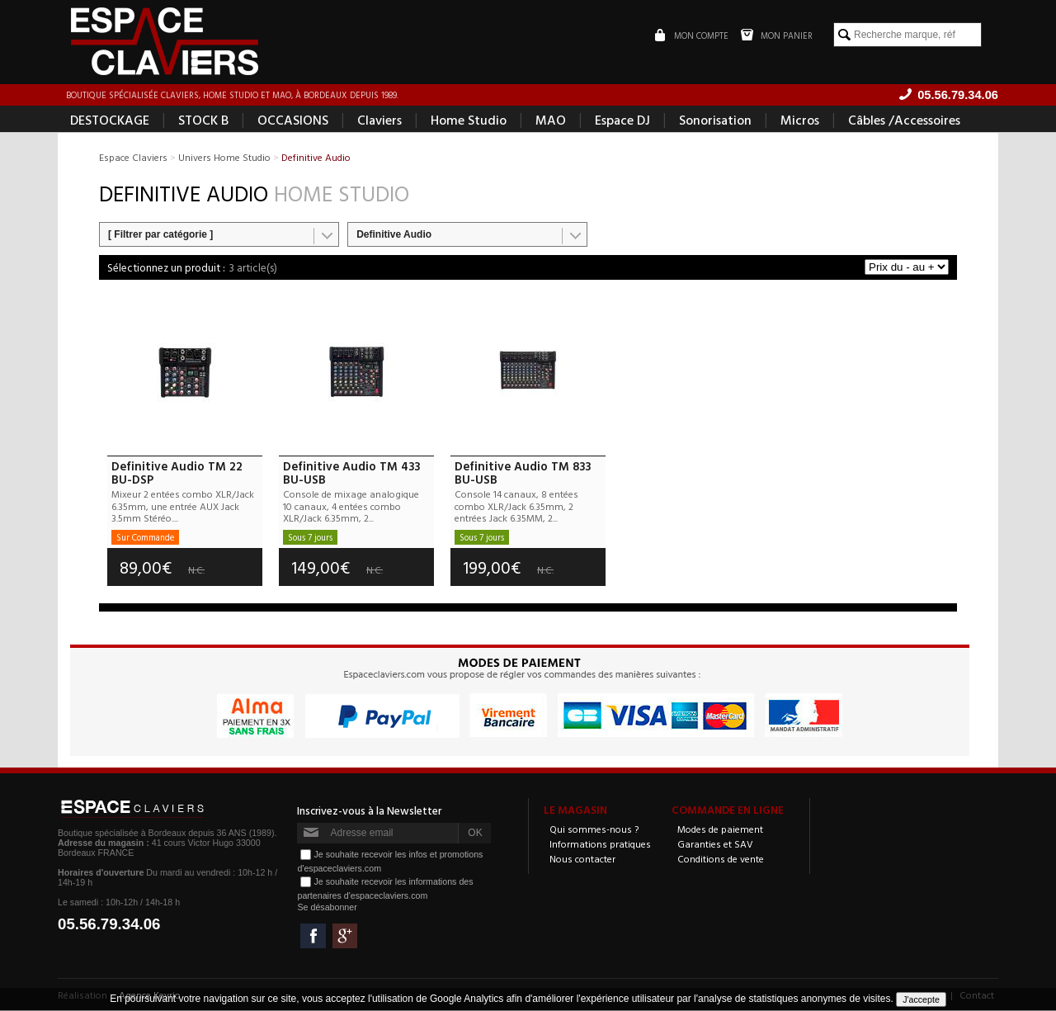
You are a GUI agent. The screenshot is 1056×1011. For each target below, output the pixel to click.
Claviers (379, 120)
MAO (550, 120)
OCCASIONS (292, 120)
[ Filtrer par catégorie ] (160, 235)
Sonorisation (715, 120)
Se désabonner (326, 908)
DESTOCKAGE (109, 120)
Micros (799, 120)
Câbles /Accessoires (904, 120)
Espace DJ (622, 120)
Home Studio (469, 120)
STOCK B (203, 120)
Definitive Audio (393, 235)
